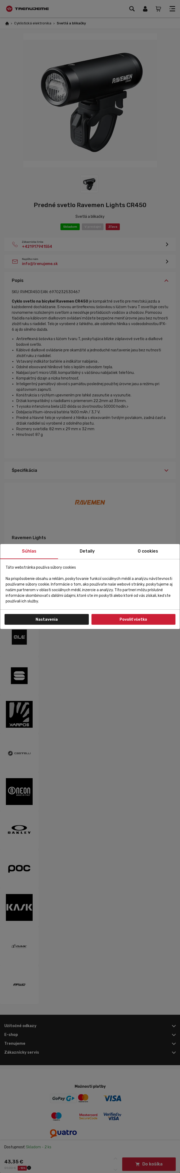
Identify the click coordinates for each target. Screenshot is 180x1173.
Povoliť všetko (133, 619)
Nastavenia (47, 619)
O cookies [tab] (148, 551)
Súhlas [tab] (29, 551)
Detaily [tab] (87, 551)
